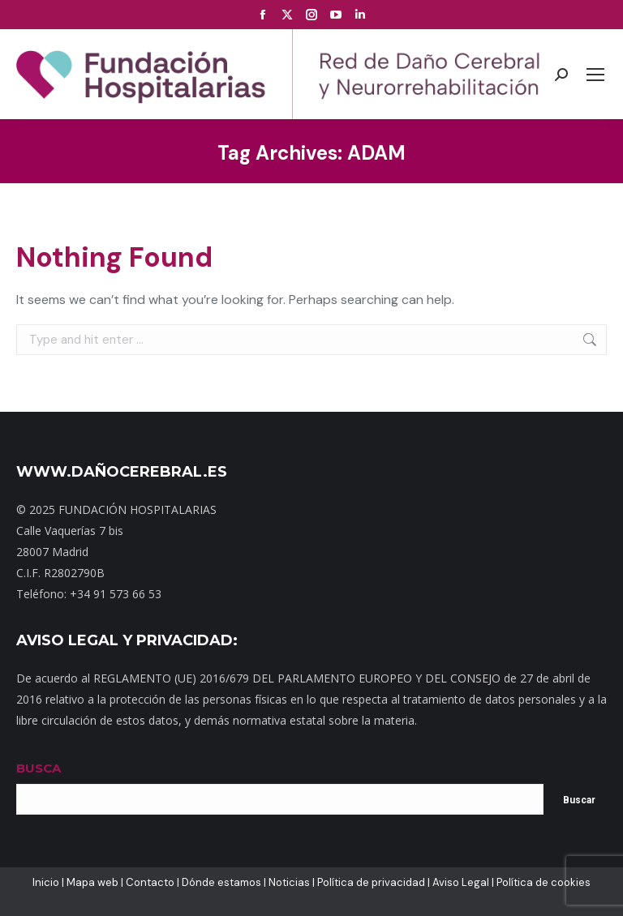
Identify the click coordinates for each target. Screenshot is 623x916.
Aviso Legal (460, 882)
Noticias (289, 882)
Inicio (45, 882)
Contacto (150, 882)
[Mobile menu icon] (595, 74)
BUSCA (38, 768)
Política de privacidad (371, 882)
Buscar (579, 800)
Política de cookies (543, 882)
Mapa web (92, 882)
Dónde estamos (221, 882)
